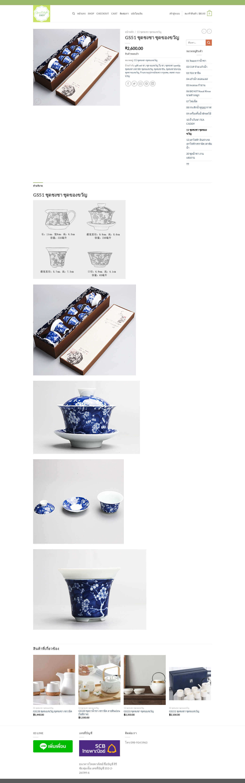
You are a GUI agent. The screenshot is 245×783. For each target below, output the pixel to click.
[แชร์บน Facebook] (128, 83)
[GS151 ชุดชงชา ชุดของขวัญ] (190, 680)
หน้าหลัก (129, 32)
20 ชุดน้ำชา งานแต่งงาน (195, 155)
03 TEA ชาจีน (193, 72)
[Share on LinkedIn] (153, 83)
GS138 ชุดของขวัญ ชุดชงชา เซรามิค (52, 711)
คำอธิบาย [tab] (38, 185)
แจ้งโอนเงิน (136, 13)
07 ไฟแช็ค (191, 101)
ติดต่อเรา (124, 13)
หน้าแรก (81, 13)
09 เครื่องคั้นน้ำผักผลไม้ (198, 113)
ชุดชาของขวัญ (132, 72)
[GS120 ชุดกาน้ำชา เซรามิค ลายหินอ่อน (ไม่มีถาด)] (99, 680)
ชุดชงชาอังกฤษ (173, 69)
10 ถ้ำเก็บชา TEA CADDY (195, 121)
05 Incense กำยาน (195, 85)
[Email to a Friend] (140, 83)
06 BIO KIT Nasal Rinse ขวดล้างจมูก (198, 93)
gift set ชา (140, 65)
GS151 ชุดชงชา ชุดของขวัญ (184, 711)
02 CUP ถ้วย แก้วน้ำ (196, 66)
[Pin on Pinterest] (146, 83)
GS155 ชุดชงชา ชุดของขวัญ (139, 711)
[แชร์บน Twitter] (134, 83)
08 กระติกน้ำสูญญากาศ (198, 107)
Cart (114, 13)
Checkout (102, 13)
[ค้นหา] (73, 13)
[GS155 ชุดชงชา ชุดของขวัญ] (145, 680)
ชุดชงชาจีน (159, 69)
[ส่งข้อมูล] (209, 43)
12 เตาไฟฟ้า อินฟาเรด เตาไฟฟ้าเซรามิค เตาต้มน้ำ (199, 143)
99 (187, 163)
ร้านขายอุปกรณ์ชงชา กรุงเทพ (154, 72)
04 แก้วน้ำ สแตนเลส (197, 79)
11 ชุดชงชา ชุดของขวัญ (149, 32)
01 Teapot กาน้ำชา (196, 60)
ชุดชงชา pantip (172, 65)
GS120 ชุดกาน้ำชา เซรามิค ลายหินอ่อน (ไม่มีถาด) (99, 712)
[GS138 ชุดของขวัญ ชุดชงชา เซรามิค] (54, 680)
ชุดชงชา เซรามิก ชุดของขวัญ (139, 69)
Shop (91, 13)
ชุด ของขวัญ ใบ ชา (155, 65)
